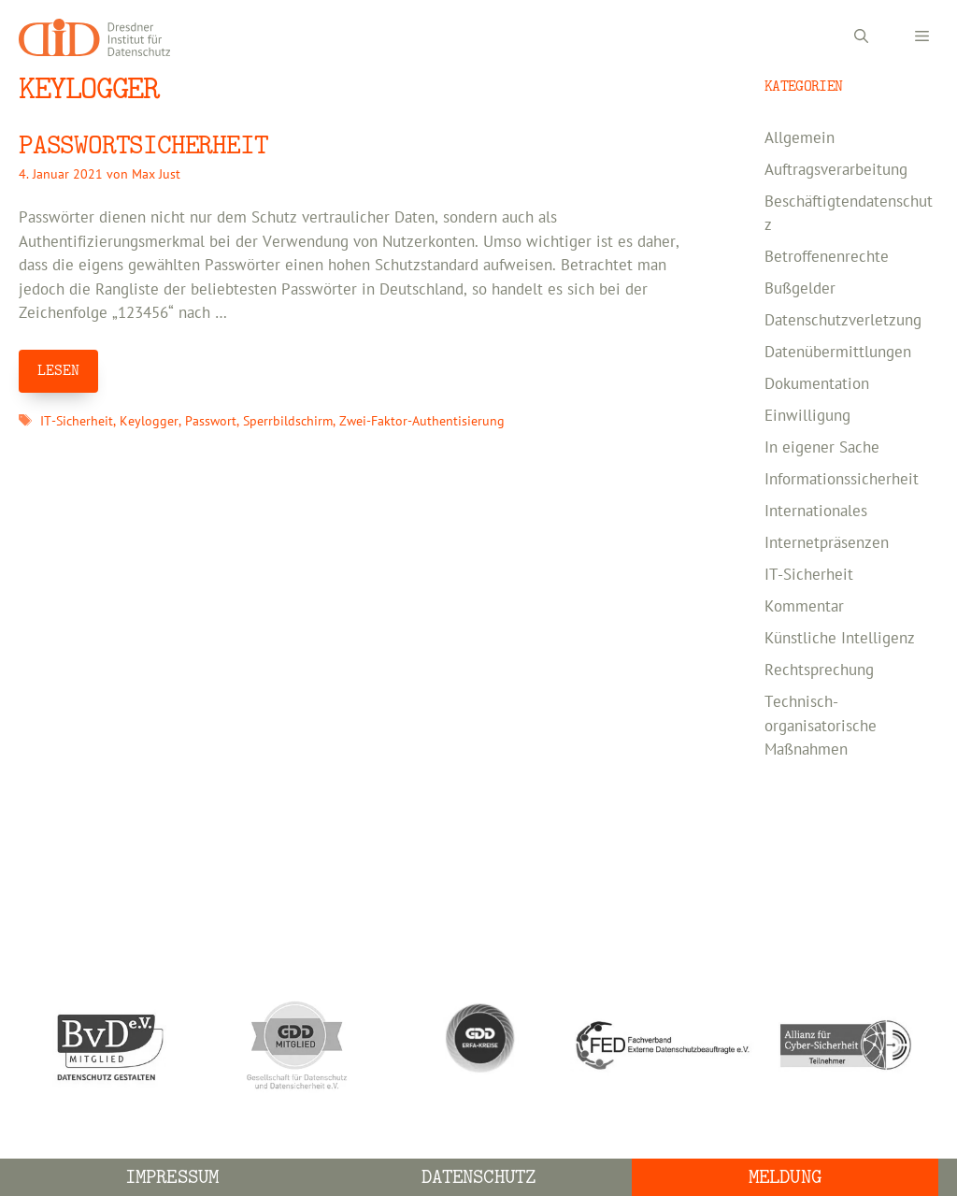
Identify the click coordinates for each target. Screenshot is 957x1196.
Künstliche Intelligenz (839, 638)
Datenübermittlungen (837, 352)
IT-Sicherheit (76, 421)
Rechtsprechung (819, 670)
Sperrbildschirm (288, 421)
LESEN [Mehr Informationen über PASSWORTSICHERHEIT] (58, 370)
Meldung (785, 1177)
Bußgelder (800, 289)
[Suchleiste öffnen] (861, 37)
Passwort (210, 421)
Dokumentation (816, 384)
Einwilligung (807, 416)
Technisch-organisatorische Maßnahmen (820, 726)
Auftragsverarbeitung (835, 170)
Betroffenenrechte (826, 257)
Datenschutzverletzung (842, 320)
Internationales (815, 511)
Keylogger (149, 421)
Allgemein (799, 138)
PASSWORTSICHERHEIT (143, 145)
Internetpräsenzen (826, 543)
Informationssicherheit (841, 479)
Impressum (172, 1177)
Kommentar (804, 607)
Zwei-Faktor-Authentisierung (422, 421)
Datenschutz (478, 1177)
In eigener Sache (821, 448)
